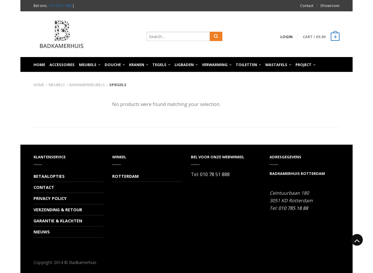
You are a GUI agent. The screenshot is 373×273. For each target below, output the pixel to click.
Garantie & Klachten (58, 221)
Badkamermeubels (87, 84)
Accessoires (62, 64)
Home (39, 64)
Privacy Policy (50, 198)
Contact (306, 5)
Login (286, 36)
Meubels (87, 64)
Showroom (329, 5)
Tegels (159, 64)
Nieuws (42, 232)
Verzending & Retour (58, 209)
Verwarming (215, 64)
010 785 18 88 (293, 208)
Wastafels (276, 64)
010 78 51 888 (59, 5)
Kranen (136, 64)
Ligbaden (184, 64)
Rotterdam (125, 176)
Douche (113, 64)
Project (303, 64)
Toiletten (246, 64)
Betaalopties (49, 176)
